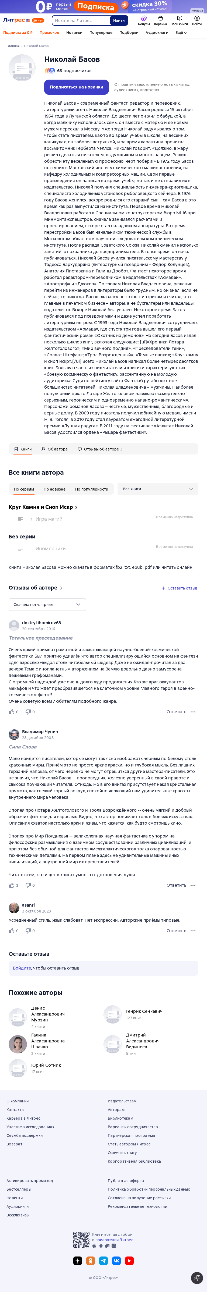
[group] (103, 625)
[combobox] (80, 20)
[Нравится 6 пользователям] (14, 712)
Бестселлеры (18, 1189)
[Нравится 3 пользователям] (14, 885)
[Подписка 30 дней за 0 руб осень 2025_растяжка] (103, 6)
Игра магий (49, 519)
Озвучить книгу (122, 1152)
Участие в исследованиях (30, 1126)
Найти (119, 20)
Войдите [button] (22, 968)
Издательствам (122, 1101)
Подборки (129, 32)
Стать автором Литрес (129, 1144)
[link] (96, 623)
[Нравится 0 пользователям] (14, 931)
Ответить (176, 712)
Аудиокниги (157, 32)
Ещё (179, 32)
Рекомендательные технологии (137, 1206)
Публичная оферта (126, 1180)
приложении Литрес (114, 1239)
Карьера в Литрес (23, 1118)
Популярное (100, 32)
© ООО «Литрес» (103, 1278)
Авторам (116, 1109)
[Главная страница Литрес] (23, 20)
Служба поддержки (24, 1135)
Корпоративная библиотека (134, 1161)
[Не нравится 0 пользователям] (31, 712)
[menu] (158, 489)
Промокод (49, 32)
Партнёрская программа (131, 1135)
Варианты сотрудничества (133, 1126)
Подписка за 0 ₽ (18, 32)
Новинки (74, 32)
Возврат (14, 1144)
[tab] (22, 449)
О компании (17, 1101)
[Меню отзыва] (193, 712)
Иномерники (51, 548)
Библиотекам (120, 1118)
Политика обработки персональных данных (149, 1189)
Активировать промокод (29, 1180)
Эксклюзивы (18, 1215)
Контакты (15, 1109)
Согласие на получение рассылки (139, 1197)
